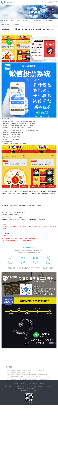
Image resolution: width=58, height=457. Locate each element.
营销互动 (3, 24)
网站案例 (32, 20)
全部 (1, 20)
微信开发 (13, 20)
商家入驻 (19, 20)
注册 (52, 2)
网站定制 (16, 24)
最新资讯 (7, 20)
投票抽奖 (26, 20)
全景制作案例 (40, 20)
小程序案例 (48, 20)
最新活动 (9, 24)
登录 (50, 2)
